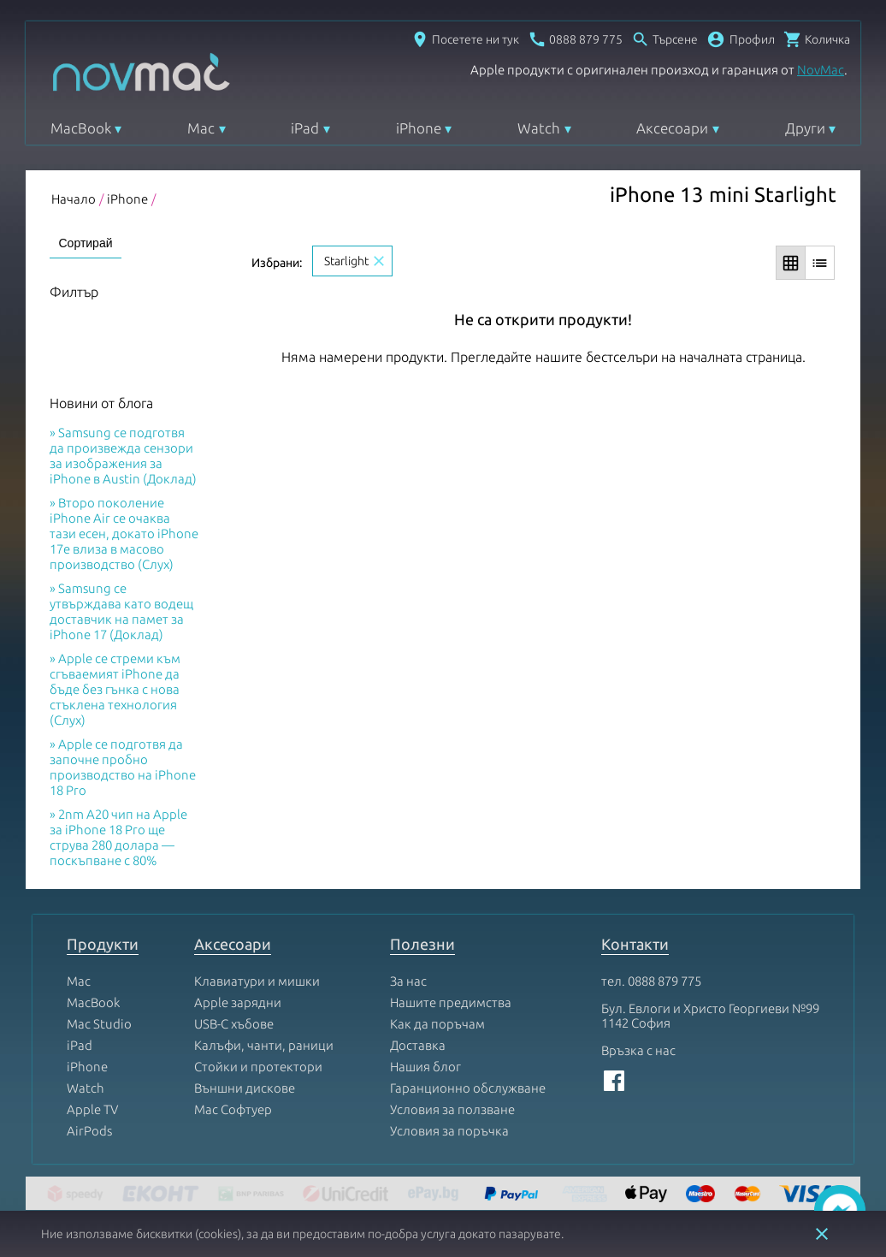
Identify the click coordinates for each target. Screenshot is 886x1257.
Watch (538, 128)
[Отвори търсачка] (664, 39)
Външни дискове (244, 1088)
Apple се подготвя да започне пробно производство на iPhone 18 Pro (123, 767)
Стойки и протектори (258, 1066)
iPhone (418, 128)
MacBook (80, 128)
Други (805, 128)
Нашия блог (425, 1066)
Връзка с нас (638, 1050)
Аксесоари (672, 128)
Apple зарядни (237, 1002)
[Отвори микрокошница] (816, 39)
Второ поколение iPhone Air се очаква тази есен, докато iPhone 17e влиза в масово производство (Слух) (124, 533)
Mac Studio (99, 1024)
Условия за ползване (452, 1109)
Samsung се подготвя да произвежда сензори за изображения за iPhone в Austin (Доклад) (123, 455)
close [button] (822, 1234)
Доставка (418, 1045)
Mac (201, 128)
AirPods (89, 1131)
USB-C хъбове (234, 1024)
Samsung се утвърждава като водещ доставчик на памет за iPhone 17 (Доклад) (121, 611)
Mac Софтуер (233, 1109)
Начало (73, 199)
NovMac (820, 69)
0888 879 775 (664, 981)
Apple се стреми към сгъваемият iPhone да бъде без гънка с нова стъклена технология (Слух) (115, 689)
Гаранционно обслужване (468, 1088)
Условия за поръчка (449, 1131)
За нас (408, 981)
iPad (305, 128)
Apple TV (92, 1109)
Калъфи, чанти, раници (264, 1045)
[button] (740, 39)
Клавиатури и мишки (257, 981)
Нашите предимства (450, 1002)
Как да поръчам (437, 1024)
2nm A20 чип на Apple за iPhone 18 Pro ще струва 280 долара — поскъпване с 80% (118, 837)
